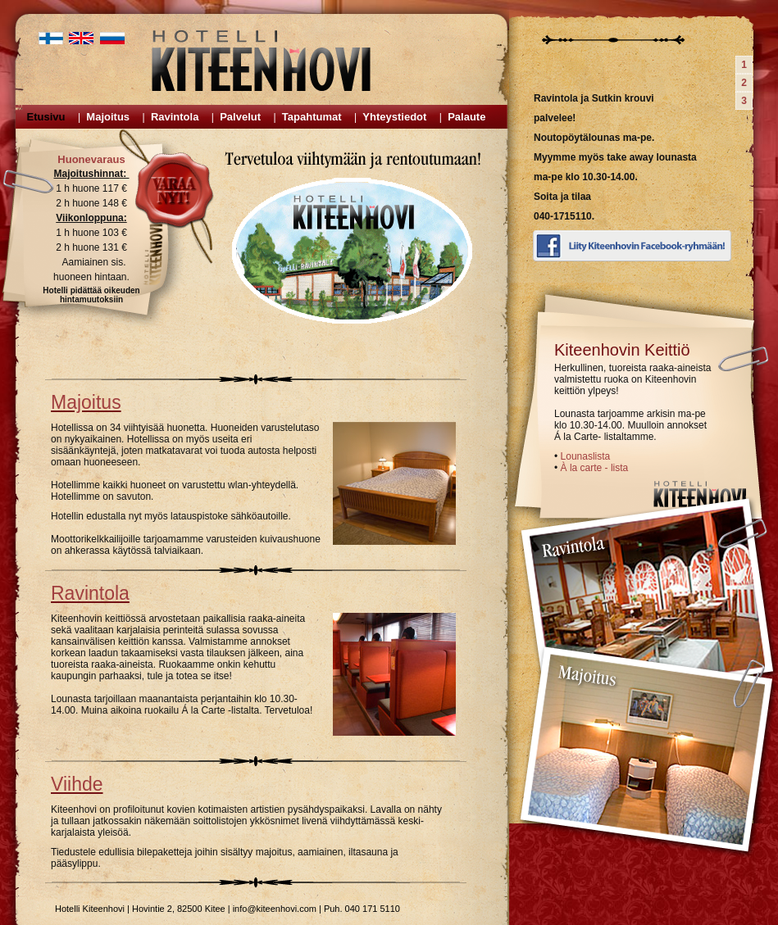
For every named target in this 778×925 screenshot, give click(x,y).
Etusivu (46, 117)
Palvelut (240, 117)
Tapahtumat (312, 117)
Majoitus (108, 117)
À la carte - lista (595, 468)
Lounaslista (586, 456)
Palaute (466, 117)
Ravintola (175, 117)
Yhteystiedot (394, 117)
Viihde (77, 784)
